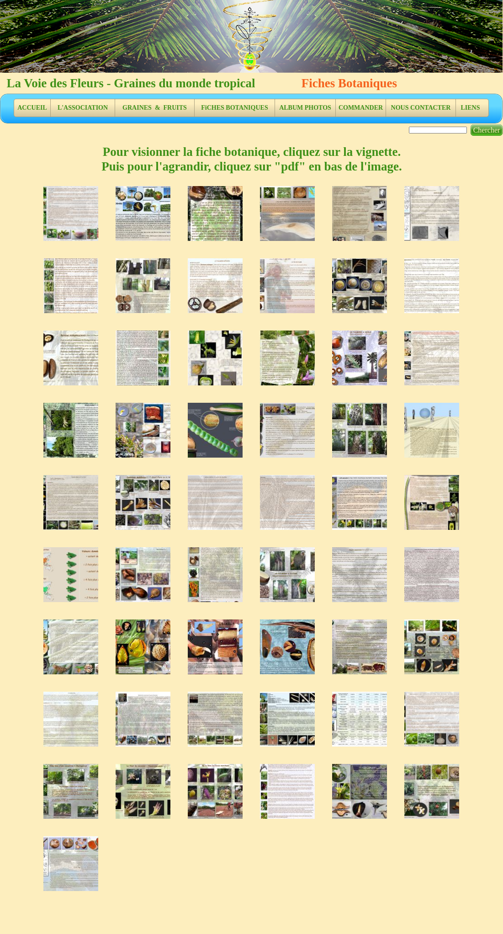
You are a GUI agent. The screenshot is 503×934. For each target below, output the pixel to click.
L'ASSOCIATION (83, 107)
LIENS (470, 107)
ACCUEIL (32, 107)
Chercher (486, 130)
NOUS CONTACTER (421, 107)
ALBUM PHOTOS (305, 107)
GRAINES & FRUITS (154, 107)
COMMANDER (361, 107)
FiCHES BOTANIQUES (234, 107)
